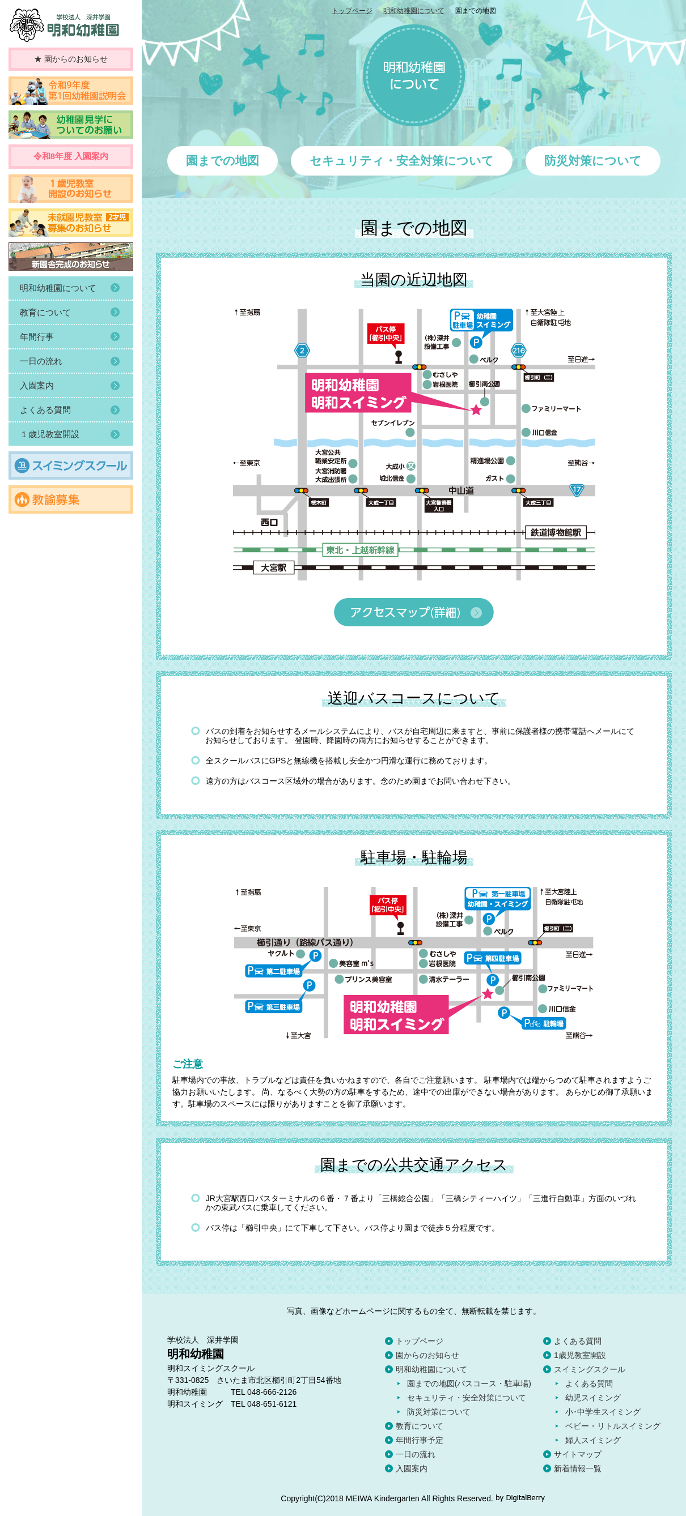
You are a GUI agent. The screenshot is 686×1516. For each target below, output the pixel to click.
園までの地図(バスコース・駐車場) (469, 1383)
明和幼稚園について (413, 11)
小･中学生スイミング (603, 1411)
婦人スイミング (593, 1440)
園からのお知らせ (427, 1355)
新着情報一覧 (578, 1468)
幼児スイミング (593, 1397)
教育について (419, 1425)
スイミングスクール (589, 1369)
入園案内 (411, 1468)
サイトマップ (578, 1454)
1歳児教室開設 (580, 1355)
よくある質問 (578, 1341)
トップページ (352, 11)
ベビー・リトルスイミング (612, 1425)
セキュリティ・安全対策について (466, 1397)
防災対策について (439, 1411)
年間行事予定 (419, 1440)
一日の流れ (415, 1454)
